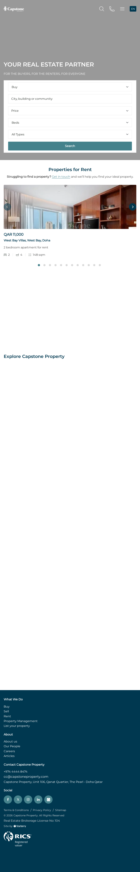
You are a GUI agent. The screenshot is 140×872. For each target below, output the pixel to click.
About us (10, 741)
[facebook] (8, 799)
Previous (7, 207)
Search (70, 146)
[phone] (112, 8)
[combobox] (70, 99)
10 (89, 265)
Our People (12, 746)
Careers (9, 751)
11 (94, 265)
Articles (9, 756)
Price (70, 110)
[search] (102, 8)
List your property (17, 726)
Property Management (21, 721)
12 (100, 265)
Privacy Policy (42, 810)
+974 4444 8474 (15, 771)
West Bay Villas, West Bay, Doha (27, 240)
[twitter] (18, 799)
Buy (7, 706)
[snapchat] (48, 799)
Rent (7, 716)
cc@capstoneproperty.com (26, 777)
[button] (122, 9)
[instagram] (28, 799)
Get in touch (61, 176)
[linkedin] (38, 799)
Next (132, 207)
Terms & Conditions (16, 810)
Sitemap (60, 810)
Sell (6, 711)
